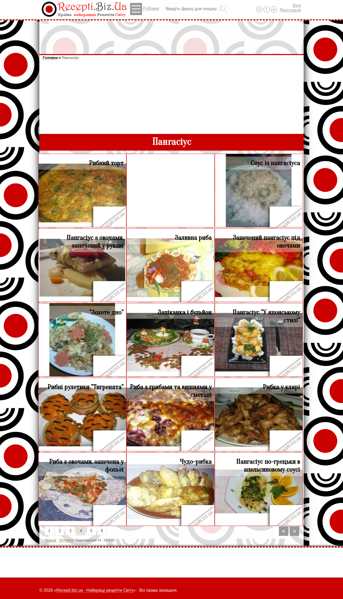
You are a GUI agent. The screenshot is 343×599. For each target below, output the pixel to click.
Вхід (297, 5)
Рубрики (144, 9)
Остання (66, 540)
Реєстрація (290, 10)
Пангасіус (70, 58)
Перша (50, 540)
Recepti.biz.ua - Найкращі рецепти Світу (94, 590)
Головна (50, 58)
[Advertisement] (171, 34)
